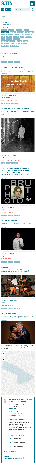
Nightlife (16, 39)
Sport (12, 43)
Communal (5, 32)
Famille (9, 36)
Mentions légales (10, 452)
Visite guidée (15, 45)
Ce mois (5, 27)
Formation (28, 36)
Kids (3, 39)
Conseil (4, 34)
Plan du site (8, 454)
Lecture (9, 39)
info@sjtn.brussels (16, 413)
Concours (21, 32)
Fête (22, 36)
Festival (15, 36)
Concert (12, 32)
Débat (22, 34)
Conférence (29, 32)
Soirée (26, 41)
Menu (31, 3)
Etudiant (28, 34)
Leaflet (32, 393)
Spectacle (5, 43)
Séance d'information (8, 41)
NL (6, 9)
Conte (10, 34)
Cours (16, 34)
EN (10, 9)
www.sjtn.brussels (16, 415)
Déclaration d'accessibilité (14, 458)
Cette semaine (7, 24)
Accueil (3, 16)
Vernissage (5, 45)
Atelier (4, 29)
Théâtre (24, 43)
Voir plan (12, 408)
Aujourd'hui (6, 22)
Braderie (11, 29)
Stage (18, 43)
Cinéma (26, 29)
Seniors (19, 41)
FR (3, 9)
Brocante (19, 29)
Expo (3, 36)
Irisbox (6, 456)
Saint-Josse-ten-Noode (9, 3)
